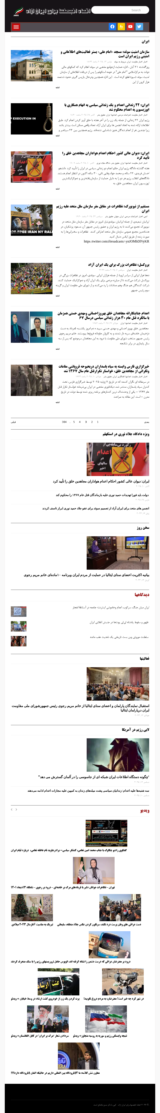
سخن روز (143, 528)
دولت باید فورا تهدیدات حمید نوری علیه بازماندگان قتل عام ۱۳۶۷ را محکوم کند (102, 495)
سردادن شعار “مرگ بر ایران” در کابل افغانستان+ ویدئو (40, 1036)
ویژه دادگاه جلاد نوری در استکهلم (126, 434)
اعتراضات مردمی (124, 115)
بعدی (146, 422)
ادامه (57, 88)
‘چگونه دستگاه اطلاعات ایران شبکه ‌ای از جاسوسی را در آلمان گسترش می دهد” (93, 777)
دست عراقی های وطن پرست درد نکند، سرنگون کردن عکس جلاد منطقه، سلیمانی (99, 924)
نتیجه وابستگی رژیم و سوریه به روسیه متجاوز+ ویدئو (100, 1036)
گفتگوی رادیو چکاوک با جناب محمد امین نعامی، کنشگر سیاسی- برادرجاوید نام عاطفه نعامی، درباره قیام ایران (69, 850)
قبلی (13, 422)
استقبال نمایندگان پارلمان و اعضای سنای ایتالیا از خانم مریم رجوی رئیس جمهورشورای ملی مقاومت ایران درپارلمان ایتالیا (80, 708)
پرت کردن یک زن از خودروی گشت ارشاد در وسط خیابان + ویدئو (45, 998)
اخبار (145, 62)
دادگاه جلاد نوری (103, 163)
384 (64, 422)
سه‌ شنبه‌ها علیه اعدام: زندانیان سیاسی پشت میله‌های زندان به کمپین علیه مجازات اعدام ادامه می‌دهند (88, 791)
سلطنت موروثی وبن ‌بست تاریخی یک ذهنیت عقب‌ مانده (119, 637)
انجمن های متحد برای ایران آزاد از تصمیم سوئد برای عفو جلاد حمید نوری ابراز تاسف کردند (95, 508)
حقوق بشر (101, 115)
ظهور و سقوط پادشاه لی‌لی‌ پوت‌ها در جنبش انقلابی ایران (119, 622)
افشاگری (121, 377)
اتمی (145, 216)
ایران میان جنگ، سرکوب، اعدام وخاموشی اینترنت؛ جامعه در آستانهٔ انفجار (110, 607)
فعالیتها (144, 659)
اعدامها (114, 115)
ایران (129, 62)
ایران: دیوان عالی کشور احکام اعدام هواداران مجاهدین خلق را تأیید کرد (101, 481)
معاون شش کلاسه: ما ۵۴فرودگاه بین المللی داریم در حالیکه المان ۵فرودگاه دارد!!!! (55, 1073)
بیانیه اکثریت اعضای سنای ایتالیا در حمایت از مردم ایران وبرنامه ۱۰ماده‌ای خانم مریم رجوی (86, 575)
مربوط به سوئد (120, 62)
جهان (116, 216)
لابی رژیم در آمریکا (135, 730)
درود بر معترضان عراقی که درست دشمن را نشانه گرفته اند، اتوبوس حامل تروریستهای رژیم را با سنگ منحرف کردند (70, 961)
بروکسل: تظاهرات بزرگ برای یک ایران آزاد (118, 265)
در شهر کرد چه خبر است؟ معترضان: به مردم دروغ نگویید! (114, 998)
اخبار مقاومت (137, 62)
